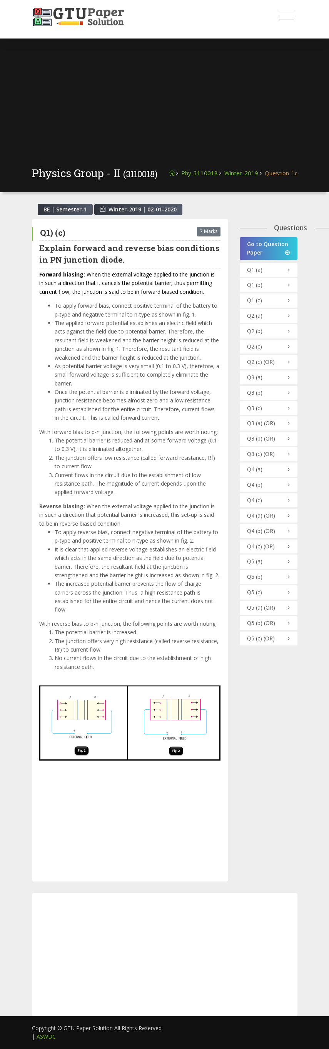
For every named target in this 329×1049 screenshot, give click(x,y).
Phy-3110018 (199, 173)
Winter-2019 (241, 173)
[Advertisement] (164, 108)
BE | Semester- (65, 209)
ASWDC (46, 1036)
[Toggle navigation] (286, 16)
